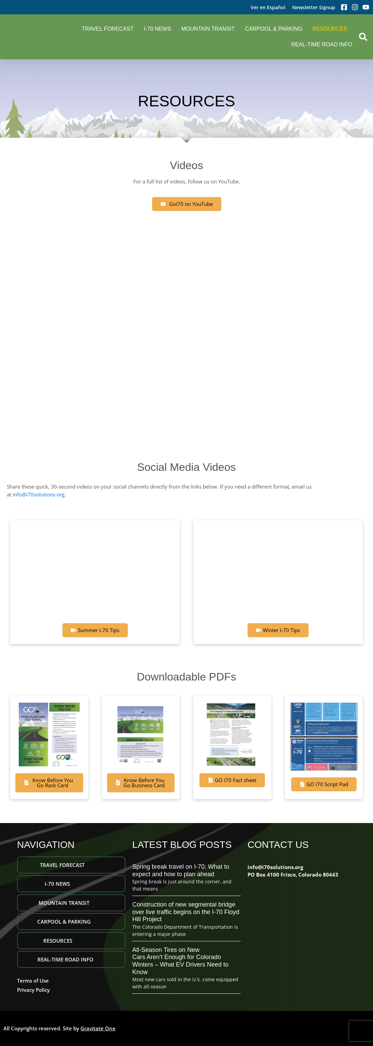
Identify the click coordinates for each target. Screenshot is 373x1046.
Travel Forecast (108, 29)
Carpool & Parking (273, 29)
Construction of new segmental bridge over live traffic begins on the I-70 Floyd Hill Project (185, 912)
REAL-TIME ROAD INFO (321, 44)
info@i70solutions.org (38, 494)
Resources (330, 29)
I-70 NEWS (157, 29)
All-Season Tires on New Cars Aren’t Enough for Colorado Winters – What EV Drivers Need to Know (180, 960)
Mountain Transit (208, 29)
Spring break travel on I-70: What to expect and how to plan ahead (180, 870)
